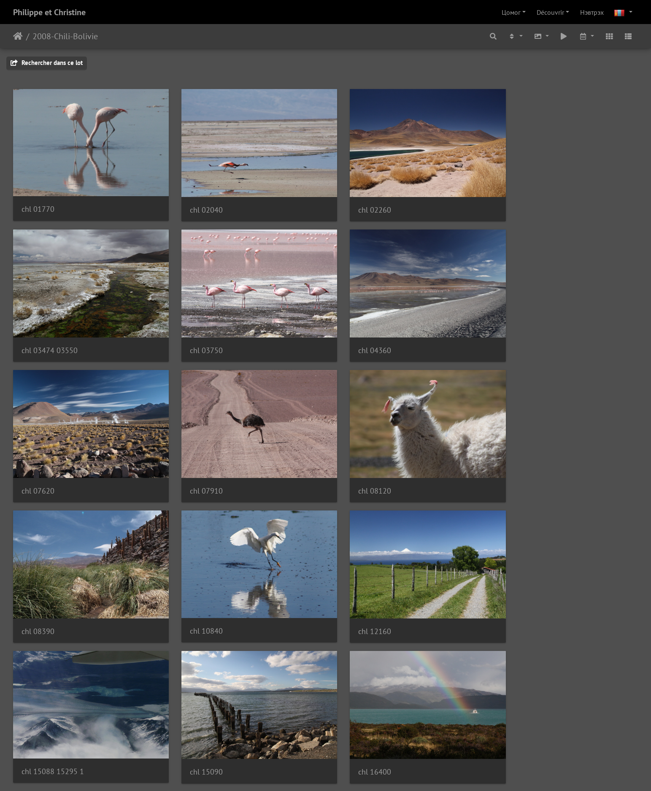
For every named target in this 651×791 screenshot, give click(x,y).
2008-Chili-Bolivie (65, 36)
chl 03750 (38, 337)
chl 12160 (516, 471)
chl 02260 (356, 203)
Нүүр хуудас (18, 36)
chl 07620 (356, 337)
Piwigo (349, 773)
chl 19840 (516, 606)
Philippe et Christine (49, 12)
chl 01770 (38, 203)
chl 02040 (197, 203)
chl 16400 (356, 606)
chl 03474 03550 (528, 203)
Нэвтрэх (592, 12)
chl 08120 (38, 471)
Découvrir (550, 12)
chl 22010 (38, 740)
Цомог (511, 12)
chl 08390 (197, 471)
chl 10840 (356, 471)
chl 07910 (516, 337)
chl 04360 (197, 337)
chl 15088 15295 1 (53, 606)
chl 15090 (197, 606)
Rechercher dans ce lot (47, 63)
